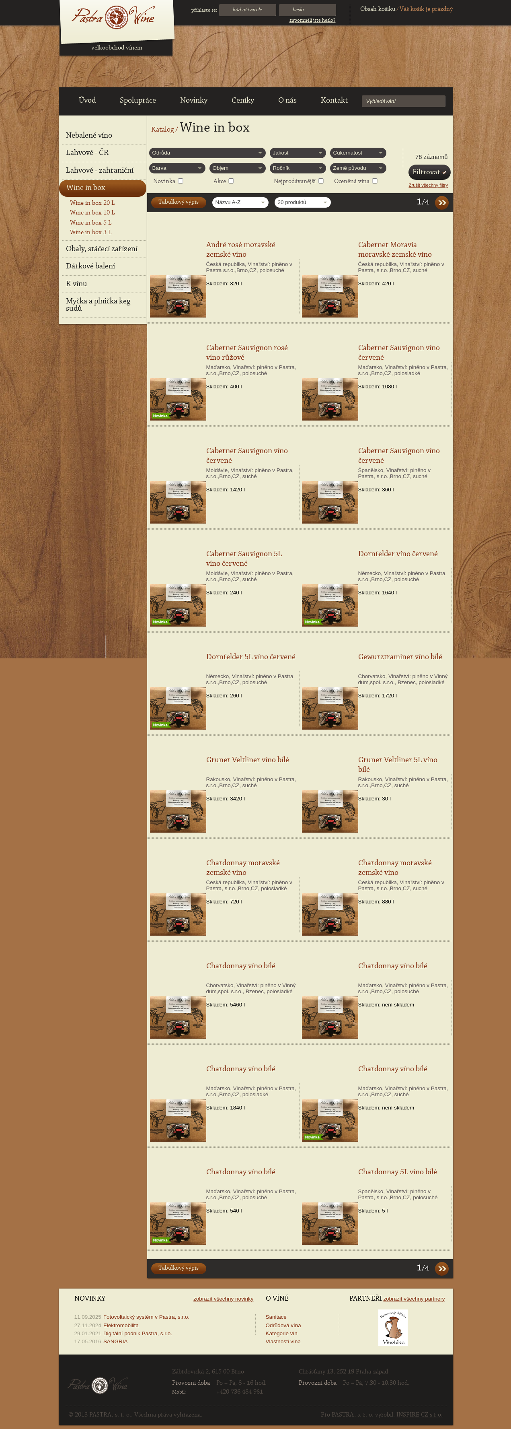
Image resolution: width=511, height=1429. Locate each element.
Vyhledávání (381, 101)
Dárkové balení (90, 266)
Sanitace (276, 1317)
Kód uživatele (247, 9)
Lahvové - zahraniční (99, 171)
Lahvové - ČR (87, 153)
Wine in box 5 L (90, 223)
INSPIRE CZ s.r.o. (419, 1415)
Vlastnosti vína (283, 1341)
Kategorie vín (282, 1333)
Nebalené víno (89, 136)
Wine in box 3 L (90, 232)
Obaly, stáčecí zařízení (101, 249)
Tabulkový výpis (178, 202)
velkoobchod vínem (116, 48)
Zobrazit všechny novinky (223, 1299)
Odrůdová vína (283, 1325)
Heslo (298, 9)
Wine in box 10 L (92, 213)
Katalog (162, 130)
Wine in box (85, 188)
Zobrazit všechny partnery (414, 1299)
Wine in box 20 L (92, 203)
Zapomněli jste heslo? (312, 20)
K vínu (76, 284)
